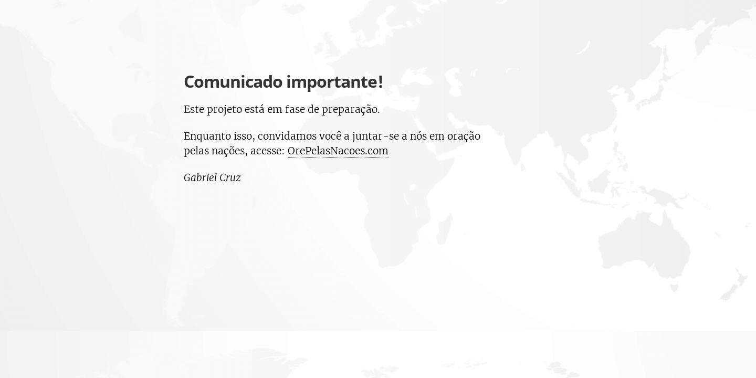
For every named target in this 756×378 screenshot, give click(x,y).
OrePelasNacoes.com (338, 150)
